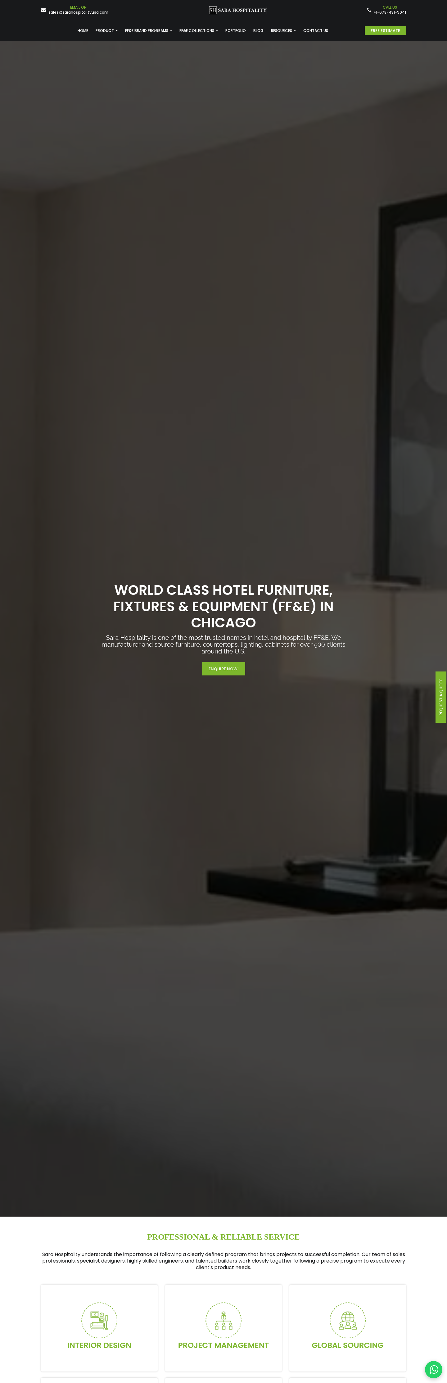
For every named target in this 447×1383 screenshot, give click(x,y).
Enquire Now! (224, 669)
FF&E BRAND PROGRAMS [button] (147, 30)
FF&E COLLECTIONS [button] (197, 30)
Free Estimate (385, 31)
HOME (83, 30)
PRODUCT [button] (105, 30)
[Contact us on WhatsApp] (433, 1369)
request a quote (441, 697)
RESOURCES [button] (282, 30)
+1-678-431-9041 (389, 10)
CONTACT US (315, 30)
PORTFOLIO (235, 30)
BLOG (258, 30)
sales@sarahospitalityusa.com (78, 10)
